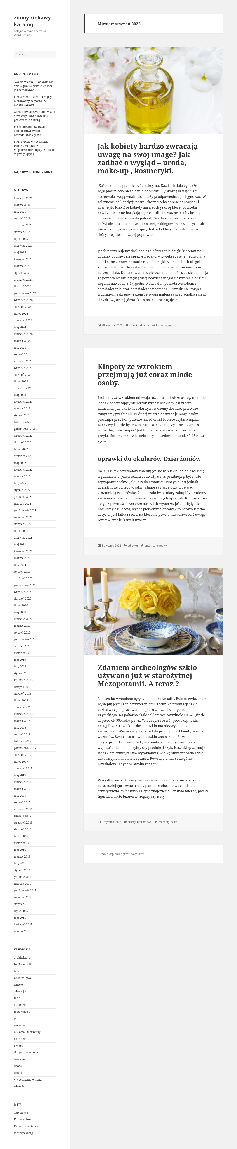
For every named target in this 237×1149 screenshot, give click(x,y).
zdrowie (19, 1086)
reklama (19, 1025)
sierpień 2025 (22, 232)
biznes (18, 971)
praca (17, 1018)
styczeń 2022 (22, 490)
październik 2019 (25, 639)
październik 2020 (25, 585)
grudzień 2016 (23, 809)
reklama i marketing (27, 1032)
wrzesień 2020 (23, 592)
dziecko (19, 985)
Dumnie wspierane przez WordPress (121, 854)
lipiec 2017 (21, 762)
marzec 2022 (22, 476)
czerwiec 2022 (23, 456)
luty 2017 (20, 795)
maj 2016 (20, 850)
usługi (18, 1073)
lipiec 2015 (21, 911)
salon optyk (160, 545)
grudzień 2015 (23, 877)
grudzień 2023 (23, 361)
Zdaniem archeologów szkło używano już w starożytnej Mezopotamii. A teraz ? (147, 675)
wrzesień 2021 (23, 517)
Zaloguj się (21, 1113)
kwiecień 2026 (23, 198)
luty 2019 (20, 666)
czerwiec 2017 (23, 768)
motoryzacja (22, 1012)
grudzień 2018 (23, 680)
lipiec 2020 (21, 605)
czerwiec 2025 (23, 246)
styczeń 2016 (22, 870)
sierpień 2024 (22, 307)
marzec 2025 (22, 266)
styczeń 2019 (22, 673)
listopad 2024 (22, 286)
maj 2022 (20, 463)
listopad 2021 (22, 504)
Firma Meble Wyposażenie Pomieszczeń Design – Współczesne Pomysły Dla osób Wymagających (34, 148)
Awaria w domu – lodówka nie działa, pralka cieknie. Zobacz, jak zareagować (33, 86)
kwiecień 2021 (23, 551)
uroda (18, 1066)
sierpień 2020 (22, 598)
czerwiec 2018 (23, 707)
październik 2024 (25, 293)
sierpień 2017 (22, 755)
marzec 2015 (22, 931)
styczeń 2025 (22, 273)
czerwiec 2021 (23, 538)
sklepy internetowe (26, 1052)
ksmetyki (149, 325)
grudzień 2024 (23, 280)
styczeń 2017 (22, 802)
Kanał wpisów (23, 1119)
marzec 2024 (22, 341)
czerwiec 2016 (23, 843)
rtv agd (18, 1046)
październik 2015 (25, 890)
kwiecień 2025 (23, 259)
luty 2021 (20, 565)
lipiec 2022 (21, 449)
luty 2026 (20, 212)
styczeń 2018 (22, 734)
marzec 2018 (22, 721)
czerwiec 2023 (23, 388)
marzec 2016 (22, 856)
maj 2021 (20, 544)
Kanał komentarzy (26, 1126)
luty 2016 (20, 863)
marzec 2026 (22, 205)
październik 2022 (25, 429)
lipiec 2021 (21, 531)
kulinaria (20, 1005)
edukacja (20, 991)
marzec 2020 (22, 626)
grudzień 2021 (23, 497)
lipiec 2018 (21, 700)
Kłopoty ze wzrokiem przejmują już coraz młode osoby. (145, 374)
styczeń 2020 (22, 632)
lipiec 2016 (21, 836)
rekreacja (20, 1039)
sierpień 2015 (22, 904)
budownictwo (23, 978)
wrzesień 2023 (23, 368)
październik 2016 (25, 816)
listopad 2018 (22, 687)
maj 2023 (20, 395)
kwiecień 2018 (23, 714)
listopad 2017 (22, 741)
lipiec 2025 (21, 239)
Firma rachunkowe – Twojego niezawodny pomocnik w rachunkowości (33, 101)
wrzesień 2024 (23, 300)
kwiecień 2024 (23, 334)
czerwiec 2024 (23, 320)
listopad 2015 (22, 884)
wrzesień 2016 (23, 822)
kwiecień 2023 (23, 402)
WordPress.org (23, 1133)
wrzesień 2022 (23, 436)
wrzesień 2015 (23, 897)
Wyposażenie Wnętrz (28, 1080)
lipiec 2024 (21, 314)
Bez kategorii (22, 964)
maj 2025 (20, 252)
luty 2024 (20, 347)
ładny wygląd (164, 325)
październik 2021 (25, 510)
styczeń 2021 (22, 571)
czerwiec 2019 (23, 653)
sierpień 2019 (22, 646)
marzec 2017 (22, 789)
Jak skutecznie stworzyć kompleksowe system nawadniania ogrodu (29, 131)
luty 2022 (20, 483)
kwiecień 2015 (23, 924)
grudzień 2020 (23, 578)
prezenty (163, 822)
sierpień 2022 (22, 442)
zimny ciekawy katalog (32, 21)
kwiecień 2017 (23, 782)
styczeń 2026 (22, 218)
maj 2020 (20, 612)
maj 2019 (20, 660)
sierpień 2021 (22, 524)
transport (20, 1059)
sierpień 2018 (22, 694)
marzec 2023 (22, 408)
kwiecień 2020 (23, 619)
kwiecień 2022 (23, 470)
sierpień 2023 (22, 375)
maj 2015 (20, 918)
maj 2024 (20, 327)
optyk (148, 545)
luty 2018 (20, 728)
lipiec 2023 (21, 381)
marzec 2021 (22, 558)
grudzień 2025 (23, 225)
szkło (174, 822)
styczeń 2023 (22, 415)
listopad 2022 (22, 422)
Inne (17, 998)
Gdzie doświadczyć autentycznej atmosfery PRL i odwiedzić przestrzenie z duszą (35, 116)
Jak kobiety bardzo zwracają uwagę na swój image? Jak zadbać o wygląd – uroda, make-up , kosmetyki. (148, 158)
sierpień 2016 (22, 829)
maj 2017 (20, 775)
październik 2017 (25, 748)
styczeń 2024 (22, 354)
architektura (22, 957)
